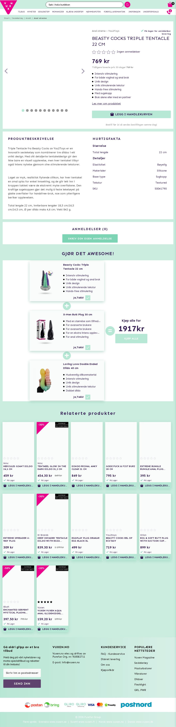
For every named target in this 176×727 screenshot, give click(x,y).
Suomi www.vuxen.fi (82, 721)
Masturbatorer (143, 668)
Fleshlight (140, 684)
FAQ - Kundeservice (113, 653)
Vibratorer (140, 673)
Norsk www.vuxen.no (111, 721)
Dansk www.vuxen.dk (140, 721)
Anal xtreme (40, 18)
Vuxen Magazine (144, 657)
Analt (28, 18)
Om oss (105, 664)
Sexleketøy (17, 18)
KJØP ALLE (131, 338)
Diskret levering (110, 659)
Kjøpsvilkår (107, 670)
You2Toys (113, 31)
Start (7, 18)
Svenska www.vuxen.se (52, 721)
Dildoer (138, 679)
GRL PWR (140, 690)
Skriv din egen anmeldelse (90, 238)
